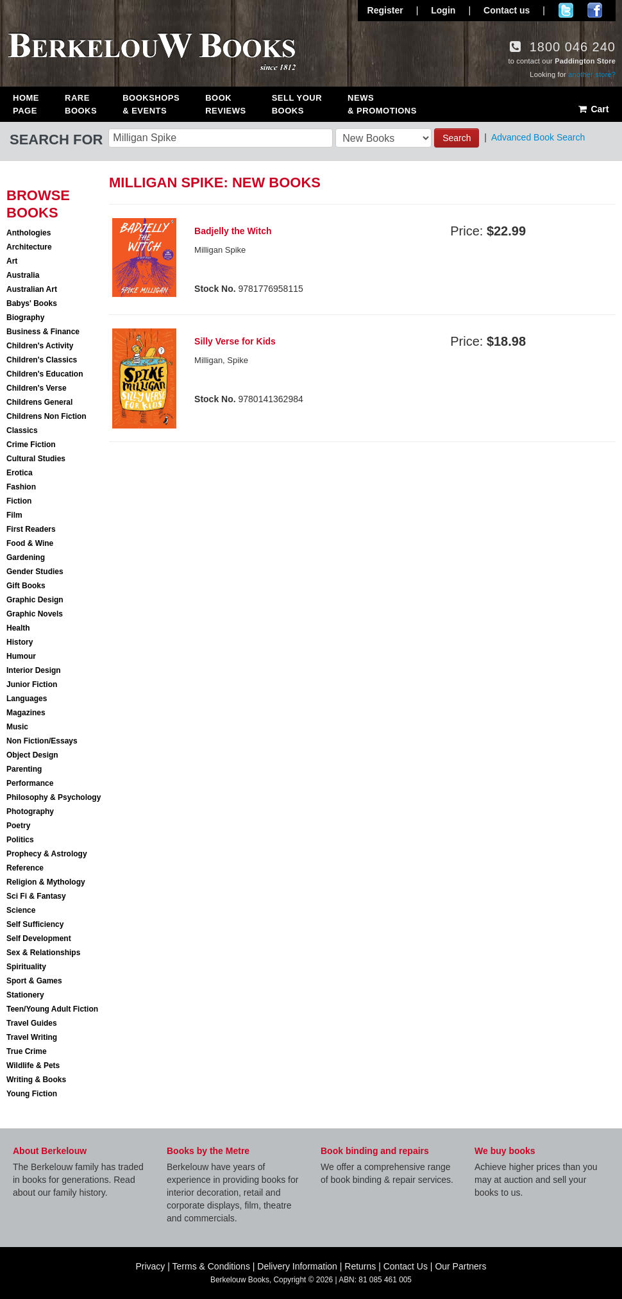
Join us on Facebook (595, 10)
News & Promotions (382, 104)
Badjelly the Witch (232, 231)
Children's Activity (39, 345)
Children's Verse (36, 388)
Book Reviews (225, 104)
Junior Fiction (31, 684)
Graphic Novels (34, 613)
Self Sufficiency (34, 924)
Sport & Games (34, 980)
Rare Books (81, 104)
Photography (30, 811)
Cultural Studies (35, 458)
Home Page (26, 104)
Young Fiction (31, 1093)
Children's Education (44, 373)
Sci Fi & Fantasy (36, 896)
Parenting (24, 769)
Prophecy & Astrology (46, 853)
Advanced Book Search (538, 137)
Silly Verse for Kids (235, 341)
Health (18, 628)
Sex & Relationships (43, 952)
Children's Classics (41, 359)
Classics (22, 430)
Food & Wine (29, 543)
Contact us (506, 10)
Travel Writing (31, 1037)
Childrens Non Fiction (46, 416)
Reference (25, 867)
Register (385, 10)
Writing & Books (36, 1079)
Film (14, 515)
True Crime (26, 1051)
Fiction (18, 501)
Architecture (29, 246)
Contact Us (405, 1266)
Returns (360, 1266)
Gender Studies (34, 571)
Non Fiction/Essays (42, 740)
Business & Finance (43, 331)
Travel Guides (31, 1023)
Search (456, 138)
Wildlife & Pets (33, 1065)
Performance (29, 783)
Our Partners (460, 1266)
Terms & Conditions (211, 1266)
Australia (22, 275)
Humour (21, 656)
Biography (25, 317)
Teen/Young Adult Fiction (52, 1009)
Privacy (150, 1266)
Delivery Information (297, 1266)
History (19, 642)
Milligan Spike (220, 250)
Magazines (26, 712)
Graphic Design (34, 599)
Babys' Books (31, 303)
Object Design (32, 755)
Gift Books (26, 585)
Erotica (19, 472)
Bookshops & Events (151, 104)
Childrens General (39, 402)
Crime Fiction (31, 444)
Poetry (18, 825)
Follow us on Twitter (566, 10)
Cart (593, 109)
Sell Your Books (297, 104)
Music (17, 726)
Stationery (25, 994)
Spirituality (26, 966)
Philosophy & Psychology (53, 797)
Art (11, 261)
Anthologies (28, 232)
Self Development (38, 938)
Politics (20, 839)
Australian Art (31, 289)
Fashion (21, 486)
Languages (26, 698)
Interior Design (33, 670)
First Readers (31, 529)
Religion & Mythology (45, 882)
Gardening (25, 557)
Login (443, 10)
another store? (592, 74)
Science (20, 910)
